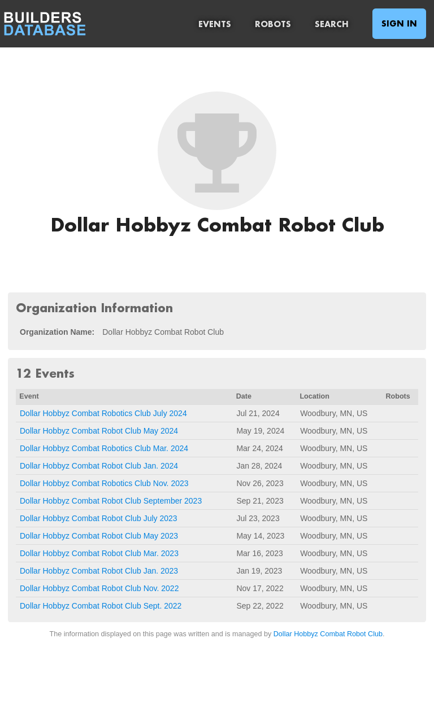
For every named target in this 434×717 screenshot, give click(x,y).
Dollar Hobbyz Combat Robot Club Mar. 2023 (99, 553)
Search (332, 24)
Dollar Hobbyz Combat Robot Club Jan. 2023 (99, 570)
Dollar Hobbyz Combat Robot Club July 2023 (98, 518)
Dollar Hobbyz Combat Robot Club (328, 634)
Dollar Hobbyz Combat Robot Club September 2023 (111, 500)
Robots (273, 24)
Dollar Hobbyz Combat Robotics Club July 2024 (103, 413)
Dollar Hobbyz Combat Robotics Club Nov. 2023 (104, 483)
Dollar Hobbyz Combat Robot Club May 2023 (99, 535)
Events (214, 24)
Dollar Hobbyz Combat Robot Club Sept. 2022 (100, 605)
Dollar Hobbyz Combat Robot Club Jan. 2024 (99, 465)
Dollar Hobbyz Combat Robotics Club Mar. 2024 (104, 448)
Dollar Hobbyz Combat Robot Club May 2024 (99, 430)
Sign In (399, 23)
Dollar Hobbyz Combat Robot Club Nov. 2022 (99, 588)
